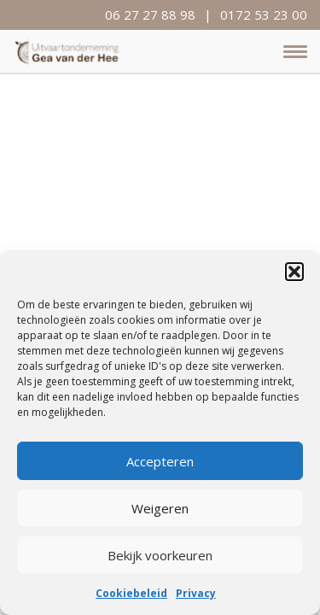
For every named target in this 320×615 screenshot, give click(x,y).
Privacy (196, 593)
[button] (294, 271)
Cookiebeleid (131, 593)
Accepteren (160, 461)
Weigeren (160, 508)
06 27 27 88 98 (150, 14)
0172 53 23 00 (263, 14)
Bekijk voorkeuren (160, 555)
